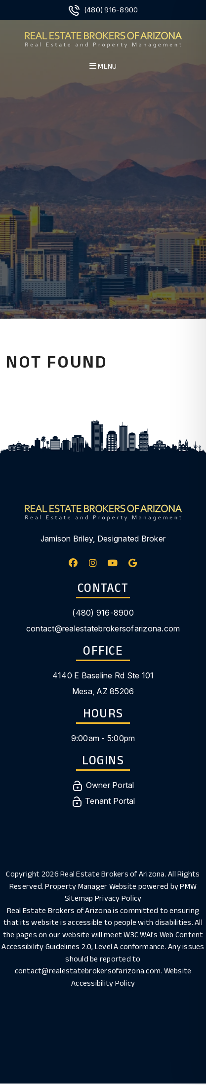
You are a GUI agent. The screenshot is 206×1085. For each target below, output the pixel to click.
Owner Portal (103, 785)
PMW (188, 886)
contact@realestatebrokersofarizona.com (103, 628)
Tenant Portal (103, 801)
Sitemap (79, 898)
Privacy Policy (118, 898)
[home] (103, 38)
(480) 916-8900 (111, 9)
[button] (73, 563)
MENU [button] (103, 66)
